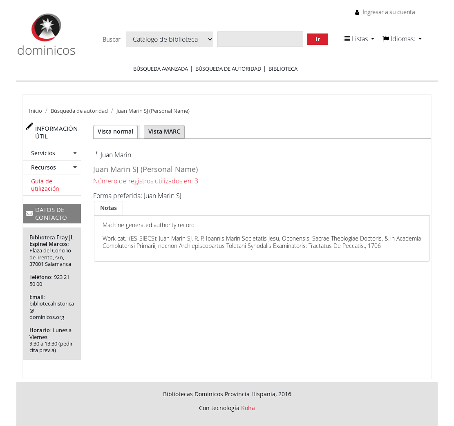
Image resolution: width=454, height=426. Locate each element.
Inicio (35, 110)
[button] (359, 38)
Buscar (111, 39)
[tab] (108, 208)
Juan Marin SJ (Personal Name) (153, 110)
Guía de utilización (45, 184)
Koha (248, 408)
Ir (317, 39)
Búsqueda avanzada (160, 68)
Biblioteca (282, 68)
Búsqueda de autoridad (228, 68)
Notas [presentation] (108, 208)
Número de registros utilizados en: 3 (145, 180)
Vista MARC (164, 131)
